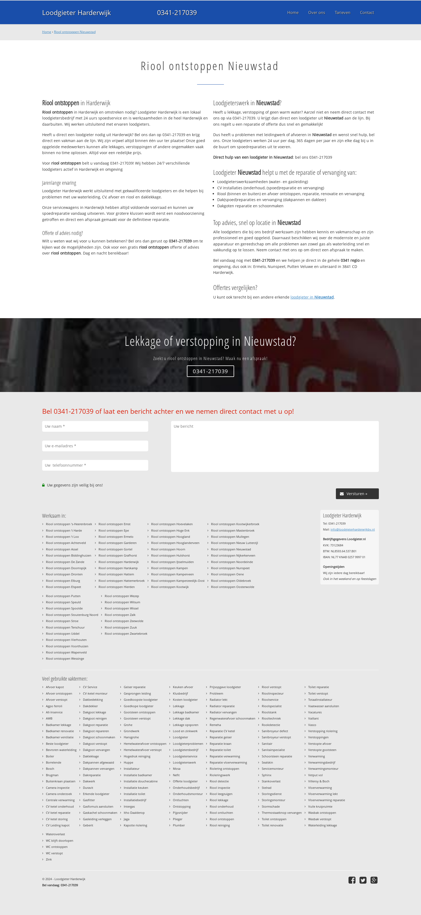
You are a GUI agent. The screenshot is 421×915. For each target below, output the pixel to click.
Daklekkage (91, 756)
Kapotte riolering (135, 825)
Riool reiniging (220, 825)
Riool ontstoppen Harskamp (118, 568)
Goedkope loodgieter (138, 706)
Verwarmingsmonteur (323, 769)
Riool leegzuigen (221, 794)
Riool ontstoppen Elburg (63, 581)
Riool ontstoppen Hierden (117, 587)
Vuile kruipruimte (320, 806)
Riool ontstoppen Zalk (120, 615)
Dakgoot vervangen (96, 750)
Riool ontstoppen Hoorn (168, 549)
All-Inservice (54, 712)
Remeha (215, 725)
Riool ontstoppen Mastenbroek (233, 530)
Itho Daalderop (134, 813)
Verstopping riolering (322, 731)
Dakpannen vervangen (98, 769)
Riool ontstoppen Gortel (115, 549)
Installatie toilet (134, 794)
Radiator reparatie (222, 706)
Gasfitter (89, 800)
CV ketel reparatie (58, 813)
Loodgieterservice (185, 756)
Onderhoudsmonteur (188, 794)
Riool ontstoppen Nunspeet (230, 568)
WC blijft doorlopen (59, 840)
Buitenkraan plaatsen (60, 781)
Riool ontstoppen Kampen (169, 568)
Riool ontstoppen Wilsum (122, 602)
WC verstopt (54, 853)
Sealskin (267, 762)
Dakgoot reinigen (95, 718)
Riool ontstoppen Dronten (64, 574)
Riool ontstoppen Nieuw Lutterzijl (234, 543)
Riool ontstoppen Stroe (62, 621)
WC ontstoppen (57, 847)
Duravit (88, 788)
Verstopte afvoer (319, 744)
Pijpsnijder (180, 813)
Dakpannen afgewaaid (98, 762)
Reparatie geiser (221, 737)
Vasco (312, 725)
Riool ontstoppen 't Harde (64, 530)
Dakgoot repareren (96, 731)
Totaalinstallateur (320, 700)
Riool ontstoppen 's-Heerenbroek (69, 524)
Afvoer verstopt (56, 700)
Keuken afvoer (183, 687)
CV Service (90, 687)
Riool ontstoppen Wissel (122, 608)
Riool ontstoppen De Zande (65, 562)
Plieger (177, 819)
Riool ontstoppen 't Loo (62, 537)
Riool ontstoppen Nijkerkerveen (233, 555)
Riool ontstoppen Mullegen (230, 537)
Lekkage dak (181, 718)
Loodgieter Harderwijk (76, 12)
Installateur (131, 769)
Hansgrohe (131, 737)
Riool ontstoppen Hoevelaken (172, 524)
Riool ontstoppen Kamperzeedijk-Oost (178, 581)
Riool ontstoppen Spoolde (64, 608)
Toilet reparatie (318, 687)
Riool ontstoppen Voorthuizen (67, 646)
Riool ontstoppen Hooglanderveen (175, 543)
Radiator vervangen (223, 712)
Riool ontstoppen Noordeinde (232, 562)
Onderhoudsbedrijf (186, 788)
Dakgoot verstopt (95, 744)
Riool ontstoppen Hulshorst (170, 555)
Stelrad (266, 788)
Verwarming (316, 756)
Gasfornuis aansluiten (98, 806)
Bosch (50, 769)
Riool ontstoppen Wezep (122, 596)
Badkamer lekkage (58, 725)
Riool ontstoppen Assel (62, 549)
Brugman (52, 775)
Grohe (128, 725)
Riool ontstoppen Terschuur (65, 627)
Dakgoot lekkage (94, 712)
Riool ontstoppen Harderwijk (119, 562)
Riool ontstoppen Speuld (63, 602)
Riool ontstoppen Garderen (118, 543)
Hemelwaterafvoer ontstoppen (145, 744)
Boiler (50, 756)
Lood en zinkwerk (185, 731)
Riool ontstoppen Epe (114, 530)
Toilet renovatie (272, 825)
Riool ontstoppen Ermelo (116, 537)
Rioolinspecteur (273, 693)
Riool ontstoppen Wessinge (65, 658)
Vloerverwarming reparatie (326, 800)
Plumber (179, 825)
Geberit (88, 825)
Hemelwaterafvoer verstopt (143, 750)
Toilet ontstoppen (274, 819)
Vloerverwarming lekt (323, 794)
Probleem (216, 693)
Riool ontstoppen (222, 819)
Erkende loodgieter (96, 794)
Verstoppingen (318, 737)
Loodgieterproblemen (188, 744)
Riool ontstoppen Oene (227, 574)
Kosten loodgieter (185, 700)
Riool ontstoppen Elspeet (63, 587)
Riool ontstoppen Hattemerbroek (122, 581)
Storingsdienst (272, 794)
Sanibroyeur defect (275, 731)
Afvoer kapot (55, 687)
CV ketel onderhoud (60, 806)
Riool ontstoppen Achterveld (66, 543)
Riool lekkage (219, 800)
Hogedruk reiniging (137, 756)
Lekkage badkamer (186, 712)
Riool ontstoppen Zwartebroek (126, 633)
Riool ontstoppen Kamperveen (172, 574)
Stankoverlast (271, 781)
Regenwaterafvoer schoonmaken (232, 718)
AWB (49, 718)
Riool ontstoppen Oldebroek (231, 581)
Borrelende (53, 762)
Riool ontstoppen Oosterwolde (232, 587)
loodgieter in (312, 297)
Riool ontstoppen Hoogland (170, 537)
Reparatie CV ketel (222, 731)
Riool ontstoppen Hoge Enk (170, 530)
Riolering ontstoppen (224, 769)
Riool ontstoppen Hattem (116, 574)
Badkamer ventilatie (60, 737)
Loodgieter (180, 737)
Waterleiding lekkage (322, 825)
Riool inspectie (220, 788)
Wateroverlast (55, 834)
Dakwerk (89, 781)
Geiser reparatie (135, 687)
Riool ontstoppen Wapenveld (66, 652)
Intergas (129, 806)
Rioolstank (269, 712)
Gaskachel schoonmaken (100, 813)
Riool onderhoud (222, 806)
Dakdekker (90, 706)
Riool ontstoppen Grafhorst (118, 555)
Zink (49, 859)
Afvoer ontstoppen (59, 693)
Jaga (126, 819)
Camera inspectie (58, 788)
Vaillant (313, 718)
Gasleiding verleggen (97, 819)
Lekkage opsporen (185, 725)
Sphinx (266, 775)
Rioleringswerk (220, 775)
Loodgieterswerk (184, 762)
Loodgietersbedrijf (185, 750)
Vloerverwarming (320, 788)
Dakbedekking (93, 700)
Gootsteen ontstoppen (139, 712)
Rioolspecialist (272, 706)
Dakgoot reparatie (95, 725)
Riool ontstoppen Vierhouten (66, 640)
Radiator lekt (218, 700)
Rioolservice (270, 700)
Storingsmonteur (273, 800)
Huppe (128, 762)
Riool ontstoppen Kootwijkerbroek (235, 524)
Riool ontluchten (221, 813)
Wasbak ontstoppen (322, 813)
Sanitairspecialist (273, 750)
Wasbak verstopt (319, 819)
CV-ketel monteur (95, 693)
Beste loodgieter (57, 744)
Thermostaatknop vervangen (282, 813)
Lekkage (178, 706)
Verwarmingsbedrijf (321, 762)
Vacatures (315, 712)
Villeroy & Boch (318, 781)
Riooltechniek (271, 718)
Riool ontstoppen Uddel (62, 633)
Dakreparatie (92, 775)
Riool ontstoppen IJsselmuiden (172, 562)
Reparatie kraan (220, 744)
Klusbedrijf (180, 693)
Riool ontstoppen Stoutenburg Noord (72, 615)
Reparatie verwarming (225, 756)
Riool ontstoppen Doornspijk (66, 568)
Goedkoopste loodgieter (141, 700)
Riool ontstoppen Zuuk (121, 627)
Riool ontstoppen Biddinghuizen (68, 555)
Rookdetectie (271, 725)
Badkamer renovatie (60, 731)
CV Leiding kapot (58, 825)
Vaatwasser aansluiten (323, 706)
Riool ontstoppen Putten (63, 596)
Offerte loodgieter (185, 781)
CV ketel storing (57, 819)
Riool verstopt (271, 687)
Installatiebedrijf (135, 800)
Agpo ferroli (54, 706)
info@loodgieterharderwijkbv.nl (353, 529)
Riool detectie (219, 781)
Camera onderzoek (59, 794)
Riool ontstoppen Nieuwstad (75, 32)
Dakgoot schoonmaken (99, 737)
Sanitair (267, 744)
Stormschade (271, 806)
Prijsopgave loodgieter (225, 687)
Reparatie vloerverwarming (228, 762)
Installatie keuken (136, 788)
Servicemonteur (273, 769)
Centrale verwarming (60, 800)
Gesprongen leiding (137, 693)
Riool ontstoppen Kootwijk (170, 587)
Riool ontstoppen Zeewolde (124, 621)
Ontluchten (181, 800)
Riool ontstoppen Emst (114, 524)
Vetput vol (315, 775)
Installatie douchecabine (141, 781)
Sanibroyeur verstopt (276, 737)
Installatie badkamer (138, 775)
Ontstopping (182, 806)
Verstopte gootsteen (322, 750)
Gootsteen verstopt (137, 718)
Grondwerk (131, 731)
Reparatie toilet (220, 750)
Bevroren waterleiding (61, 750)
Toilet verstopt (318, 693)
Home (46, 32)
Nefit (176, 775)
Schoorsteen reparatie (277, 756)
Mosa (176, 769)
